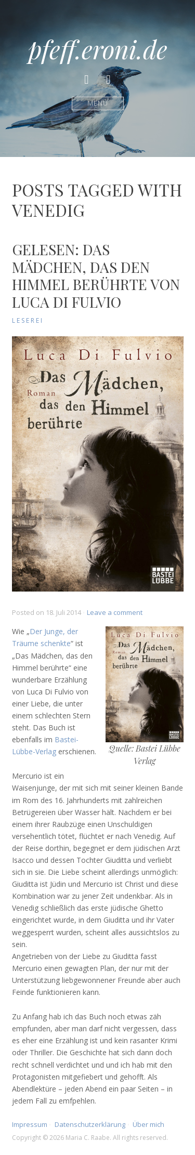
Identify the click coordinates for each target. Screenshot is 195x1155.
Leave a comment (114, 612)
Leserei (28, 320)
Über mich (148, 1124)
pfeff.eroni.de (97, 48)
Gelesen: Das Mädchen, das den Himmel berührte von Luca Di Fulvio (96, 275)
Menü (97, 103)
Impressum (29, 1124)
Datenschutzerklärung (90, 1124)
